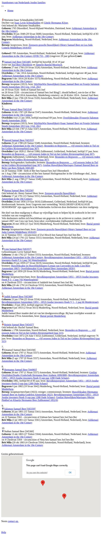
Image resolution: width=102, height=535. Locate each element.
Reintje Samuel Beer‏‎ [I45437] (19, 324)
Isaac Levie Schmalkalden (27, 22)
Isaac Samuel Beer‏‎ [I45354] (18, 109)
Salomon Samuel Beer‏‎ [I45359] (19, 408)
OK (70, 472)
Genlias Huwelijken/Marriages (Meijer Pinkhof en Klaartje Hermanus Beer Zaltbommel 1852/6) (48, 398)
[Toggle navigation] (2, 6)
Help (3, 532)
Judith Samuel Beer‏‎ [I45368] (18, 296)
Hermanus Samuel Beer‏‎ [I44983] (20, 369)
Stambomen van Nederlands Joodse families (24, 2)
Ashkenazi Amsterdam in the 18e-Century (32, 36)
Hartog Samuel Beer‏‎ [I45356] (19, 190)
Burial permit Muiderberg (53, 316)
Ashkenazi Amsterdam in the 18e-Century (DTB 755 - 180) (48, 54)
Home (10, 10)
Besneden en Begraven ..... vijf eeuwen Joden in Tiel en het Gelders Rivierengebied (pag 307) (48, 154)
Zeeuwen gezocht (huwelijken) (60, 193)
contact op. (13, 521)
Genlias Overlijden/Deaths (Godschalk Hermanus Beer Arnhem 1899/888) (49, 374)
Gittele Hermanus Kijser (56, 22)
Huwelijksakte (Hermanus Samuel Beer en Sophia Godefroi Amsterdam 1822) (50, 393)
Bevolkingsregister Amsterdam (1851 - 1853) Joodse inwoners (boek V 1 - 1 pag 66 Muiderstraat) (50, 302)
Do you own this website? (37, 473)
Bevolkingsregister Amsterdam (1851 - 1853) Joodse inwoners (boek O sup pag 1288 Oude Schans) (50, 376)
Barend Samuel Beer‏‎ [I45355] (19, 140)
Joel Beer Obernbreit (22, 64)
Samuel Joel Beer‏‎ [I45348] (17, 62)
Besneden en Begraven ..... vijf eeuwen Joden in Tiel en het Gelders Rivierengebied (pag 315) (49, 331)
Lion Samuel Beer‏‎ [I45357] (17, 249)
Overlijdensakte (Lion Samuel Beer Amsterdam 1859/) (48, 268)
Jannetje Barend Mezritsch (49, 64)
